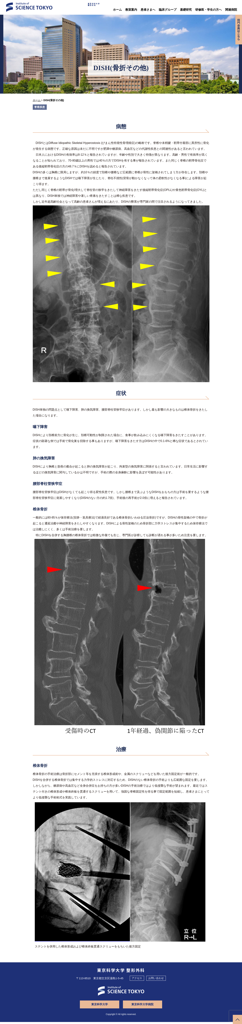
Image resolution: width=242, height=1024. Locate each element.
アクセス (137, 980)
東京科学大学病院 (140, 1006)
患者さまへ (148, 9)
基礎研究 (186, 9)
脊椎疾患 (40, 106)
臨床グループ (167, 9)
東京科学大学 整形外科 (121, 972)
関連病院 (231, 9)
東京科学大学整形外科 (88, 6)
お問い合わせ (156, 980)
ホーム (117, 9)
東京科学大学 (101, 1006)
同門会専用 (238, 32)
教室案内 (131, 9)
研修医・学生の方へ (208, 9)
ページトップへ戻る (237, 1019)
